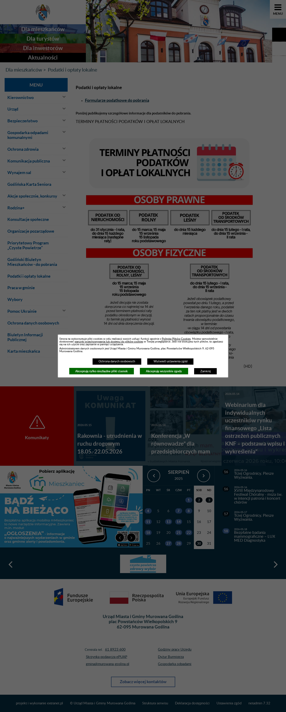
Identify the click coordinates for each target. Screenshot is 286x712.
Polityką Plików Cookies (176, 338)
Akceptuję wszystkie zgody (164, 371)
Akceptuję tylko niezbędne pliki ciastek (101, 371)
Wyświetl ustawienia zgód (170, 361)
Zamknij (205, 371)
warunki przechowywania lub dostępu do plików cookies (109, 341)
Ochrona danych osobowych (117, 361)
